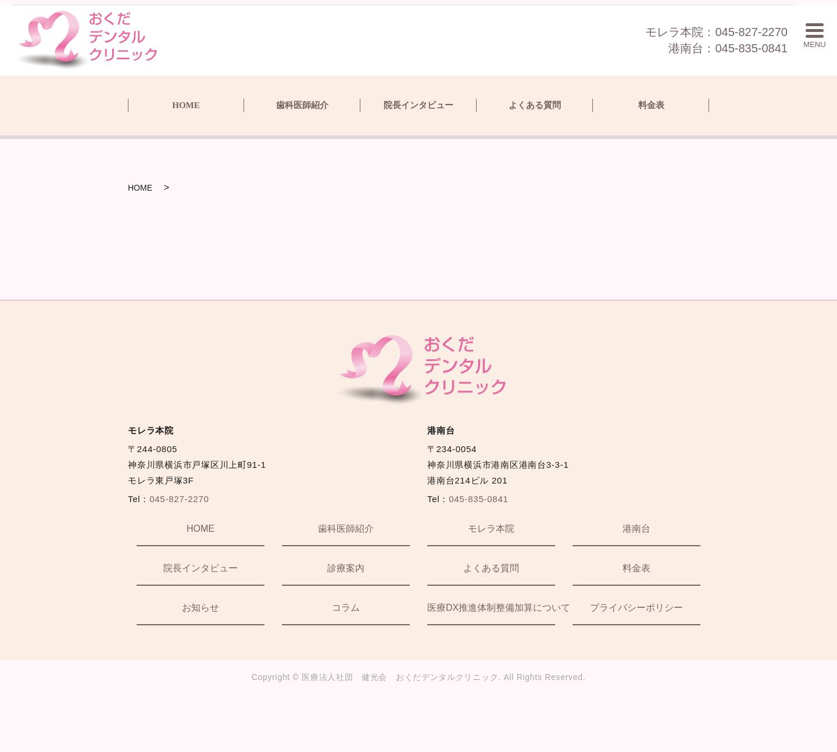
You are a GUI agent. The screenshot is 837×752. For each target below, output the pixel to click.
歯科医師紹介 (302, 105)
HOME (186, 105)
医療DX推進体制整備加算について (491, 608)
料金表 (651, 105)
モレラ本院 (491, 528)
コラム (346, 608)
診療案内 (345, 568)
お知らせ (200, 608)
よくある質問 (535, 105)
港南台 (636, 528)
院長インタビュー (418, 105)
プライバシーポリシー (636, 608)
